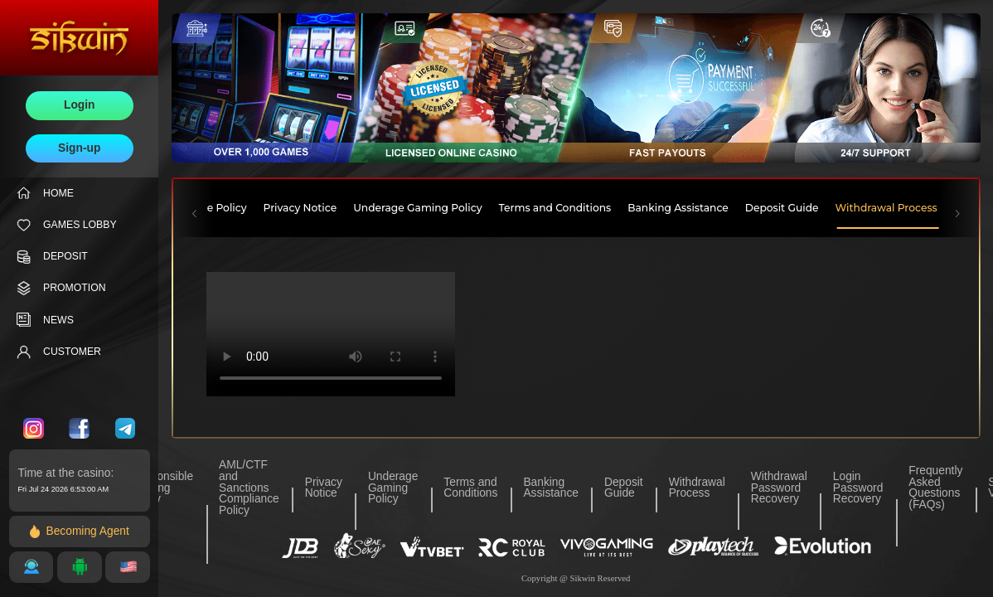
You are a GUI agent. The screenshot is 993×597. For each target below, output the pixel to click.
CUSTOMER (59, 352)
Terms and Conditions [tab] (555, 207)
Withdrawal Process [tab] (886, 207)
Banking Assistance (551, 488)
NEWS (45, 320)
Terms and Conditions (470, 488)
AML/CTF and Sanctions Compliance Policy (249, 488)
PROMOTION (61, 288)
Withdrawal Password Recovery (779, 488)
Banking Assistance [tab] (678, 207)
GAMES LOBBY (67, 225)
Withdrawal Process (697, 488)
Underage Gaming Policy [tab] (417, 207)
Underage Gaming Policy (393, 488)
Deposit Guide (623, 488)
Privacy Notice (323, 488)
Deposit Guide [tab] (782, 207)
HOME (45, 193)
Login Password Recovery (858, 488)
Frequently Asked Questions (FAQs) (935, 487)
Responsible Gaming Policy (161, 488)
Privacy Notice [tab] (300, 207)
